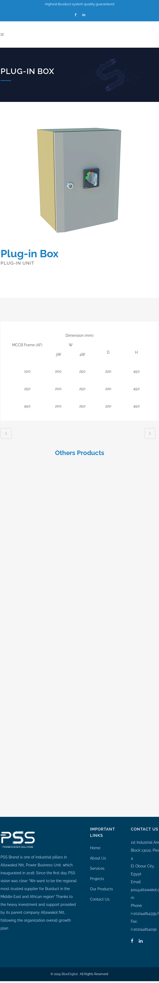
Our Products (101, 885)
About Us (98, 854)
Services (97, 864)
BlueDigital (70, 970)
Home (95, 844)
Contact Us (100, 895)
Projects (97, 875)
